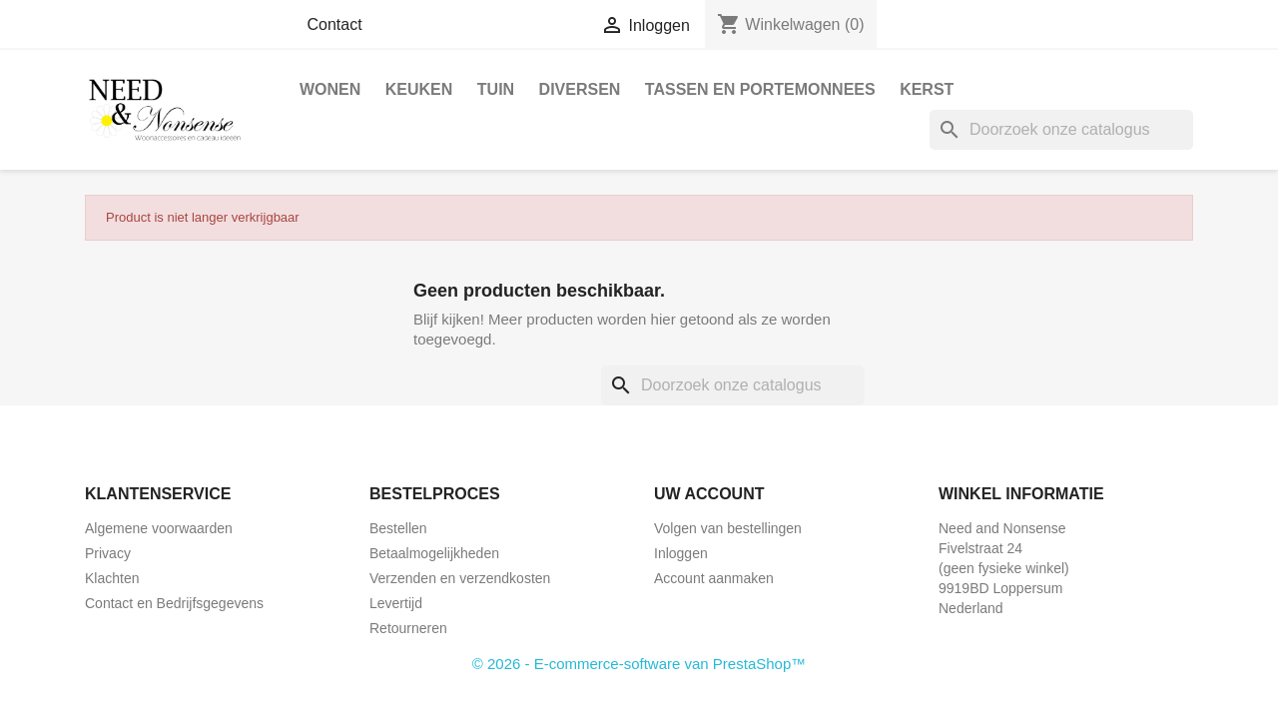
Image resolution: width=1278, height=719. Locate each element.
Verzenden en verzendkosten (459, 578)
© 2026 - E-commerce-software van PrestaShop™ (639, 663)
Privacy (108, 553)
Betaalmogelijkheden (434, 553)
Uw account (709, 493)
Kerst (927, 89)
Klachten (112, 578)
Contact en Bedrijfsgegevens (174, 603)
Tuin (495, 89)
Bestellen (398, 528)
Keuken (419, 89)
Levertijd (395, 603)
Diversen (580, 89)
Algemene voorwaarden (159, 528)
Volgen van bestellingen (728, 528)
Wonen (330, 89)
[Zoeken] (1061, 130)
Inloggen (681, 553)
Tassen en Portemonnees (760, 89)
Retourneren (408, 628)
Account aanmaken (714, 578)
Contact (335, 24)
